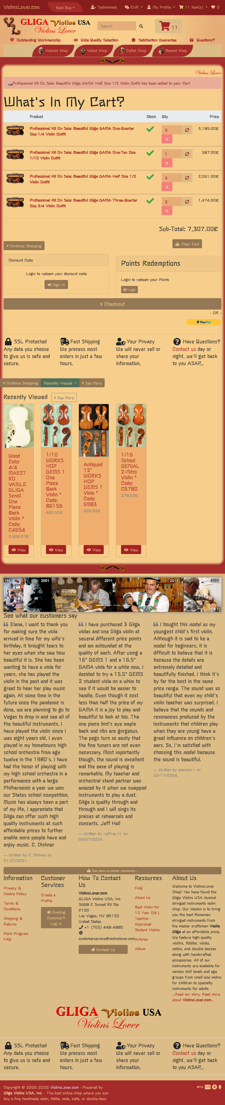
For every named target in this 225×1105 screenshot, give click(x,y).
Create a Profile (48, 897)
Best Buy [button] (64, 7)
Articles (141, 939)
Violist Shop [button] (93, 50)
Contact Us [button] (103, 949)
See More (92, 383)
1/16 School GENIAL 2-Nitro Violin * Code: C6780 (130, 471)
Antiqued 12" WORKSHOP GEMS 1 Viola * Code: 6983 (93, 484)
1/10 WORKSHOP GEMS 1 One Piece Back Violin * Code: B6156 (55, 480)
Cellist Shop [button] (132, 50)
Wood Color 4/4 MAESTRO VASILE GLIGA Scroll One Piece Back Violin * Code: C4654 (17, 492)
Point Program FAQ (16, 936)
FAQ (139, 888)
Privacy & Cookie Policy (15, 890)
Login (129, 289)
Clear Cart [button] (187, 244)
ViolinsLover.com (22, 6)
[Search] (116, 25)
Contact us (184, 348)
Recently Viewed (59, 383)
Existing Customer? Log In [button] (56, 917)
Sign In (56, 284)
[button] (134, 7)
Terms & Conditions (12, 905)
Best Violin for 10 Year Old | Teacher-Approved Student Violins (147, 918)
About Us (143, 897)
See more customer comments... (112, 870)
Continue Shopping (24, 245)
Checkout (112, 303)
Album (140, 948)
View (19, 549)
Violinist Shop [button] (53, 50)
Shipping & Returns (13, 921)
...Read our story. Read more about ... (196, 996)
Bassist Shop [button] (172, 50)
